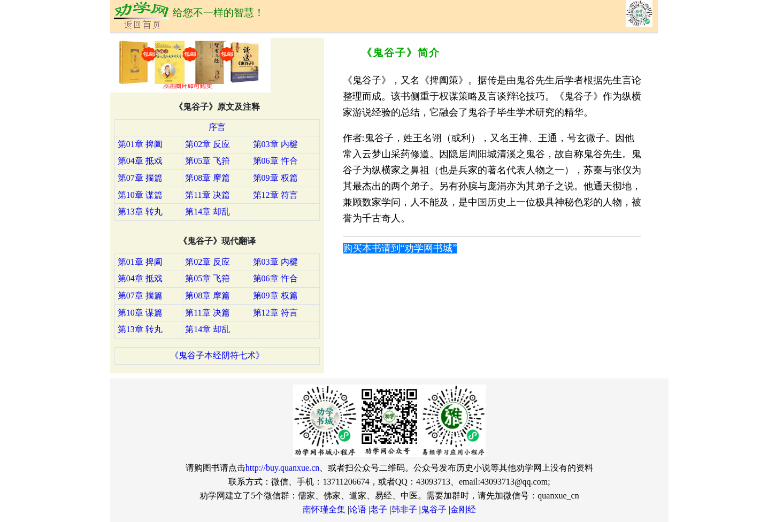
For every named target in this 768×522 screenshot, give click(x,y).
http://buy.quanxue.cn (282, 467)
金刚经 (463, 509)
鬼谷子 (434, 509)
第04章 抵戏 (140, 160)
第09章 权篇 (275, 177)
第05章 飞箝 (207, 160)
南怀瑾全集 (324, 509)
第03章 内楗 (275, 144)
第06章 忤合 (275, 160)
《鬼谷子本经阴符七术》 (217, 355)
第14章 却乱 (207, 211)
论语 (357, 509)
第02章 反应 (207, 144)
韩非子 (404, 509)
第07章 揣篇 (140, 177)
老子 (378, 509)
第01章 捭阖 (140, 144)
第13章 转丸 (140, 211)
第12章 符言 (275, 194)
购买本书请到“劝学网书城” (400, 248)
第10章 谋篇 (140, 194)
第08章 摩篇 (207, 177)
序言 (217, 127)
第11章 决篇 (207, 194)
